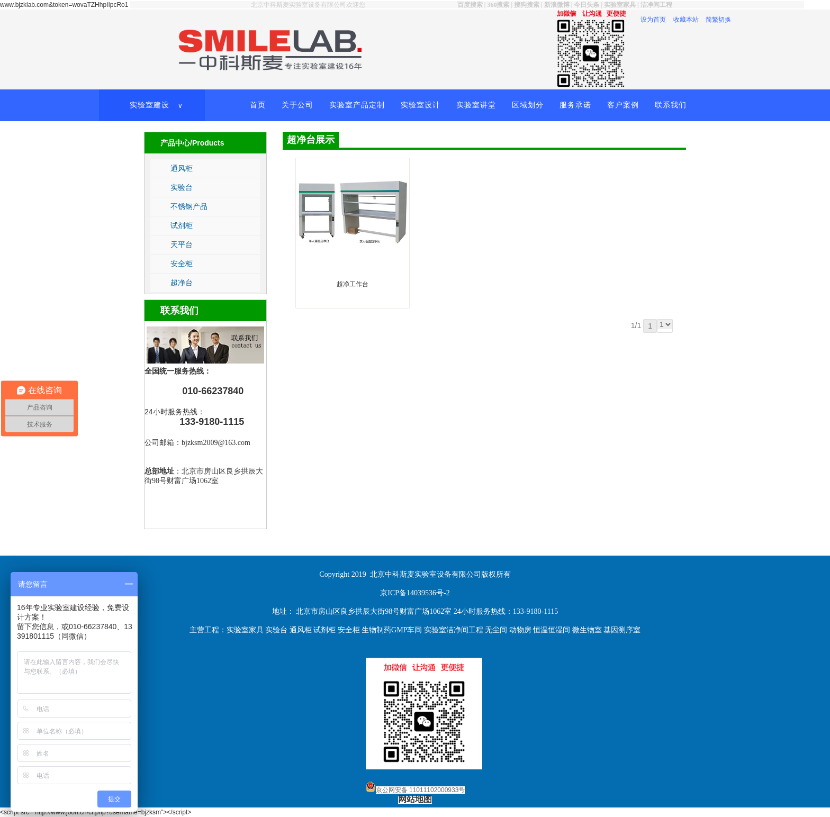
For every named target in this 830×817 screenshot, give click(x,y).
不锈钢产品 (189, 206)
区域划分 (528, 105)
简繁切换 (718, 19)
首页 (258, 105)
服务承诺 (575, 105)
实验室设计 (420, 105)
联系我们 (671, 105)
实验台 (181, 187)
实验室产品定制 (357, 105)
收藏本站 (686, 19)
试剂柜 (181, 225)
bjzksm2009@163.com (216, 443)
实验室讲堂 (476, 105)
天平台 (181, 244)
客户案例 (623, 105)
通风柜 (181, 168)
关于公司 (297, 105)
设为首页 (653, 19)
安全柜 (181, 263)
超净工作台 (352, 284)
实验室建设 (157, 105)
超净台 (181, 282)
